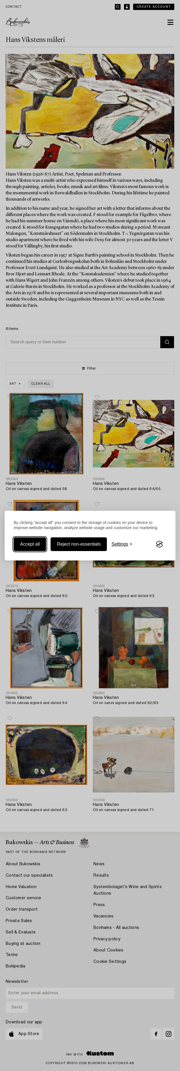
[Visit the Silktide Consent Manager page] (159, 544)
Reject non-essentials (79, 544)
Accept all (30, 544)
